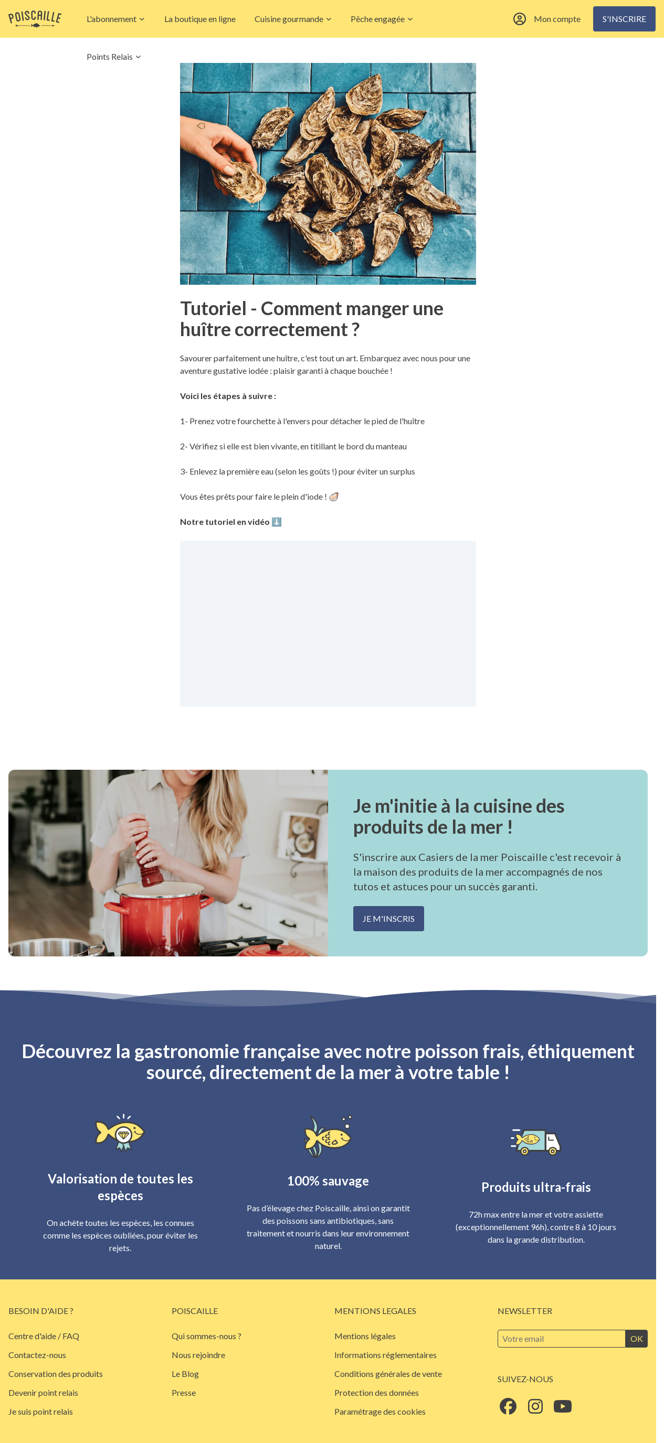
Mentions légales (365, 1336)
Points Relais (114, 56)
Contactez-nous (37, 1355)
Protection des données (376, 1392)
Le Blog (185, 1374)
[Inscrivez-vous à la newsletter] (562, 1339)
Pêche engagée (382, 19)
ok (636, 1338)
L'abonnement (116, 19)
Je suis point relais (40, 1411)
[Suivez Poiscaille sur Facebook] (508, 1409)
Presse (184, 1392)
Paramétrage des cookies (380, 1411)
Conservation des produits (55, 1374)
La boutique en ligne (200, 19)
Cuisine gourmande (293, 19)
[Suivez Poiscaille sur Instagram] (535, 1409)
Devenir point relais (43, 1392)
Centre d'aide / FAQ (43, 1336)
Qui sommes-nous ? (206, 1336)
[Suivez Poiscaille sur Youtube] (562, 1409)
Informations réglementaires (385, 1355)
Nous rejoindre (198, 1355)
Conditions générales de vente (388, 1374)
